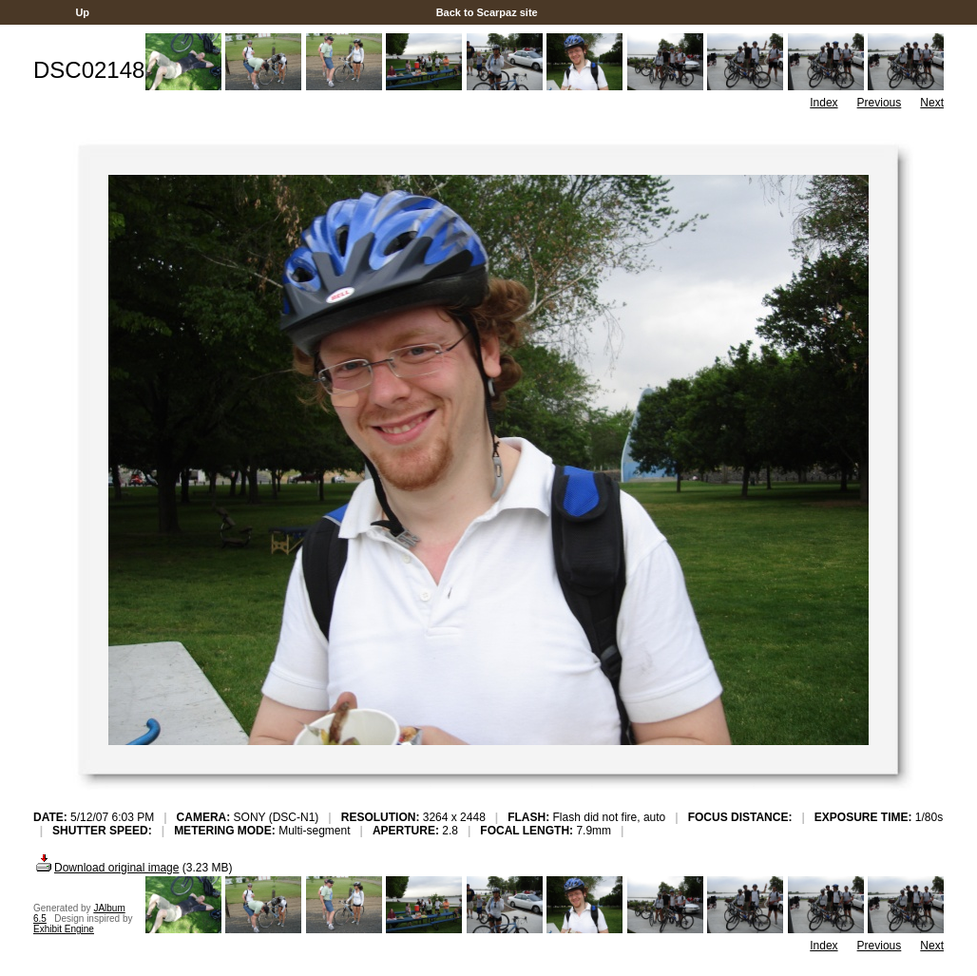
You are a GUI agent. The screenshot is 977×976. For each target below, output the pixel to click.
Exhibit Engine (63, 929)
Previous (879, 102)
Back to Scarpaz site (487, 12)
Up (82, 12)
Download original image (106, 867)
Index (823, 102)
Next (932, 102)
